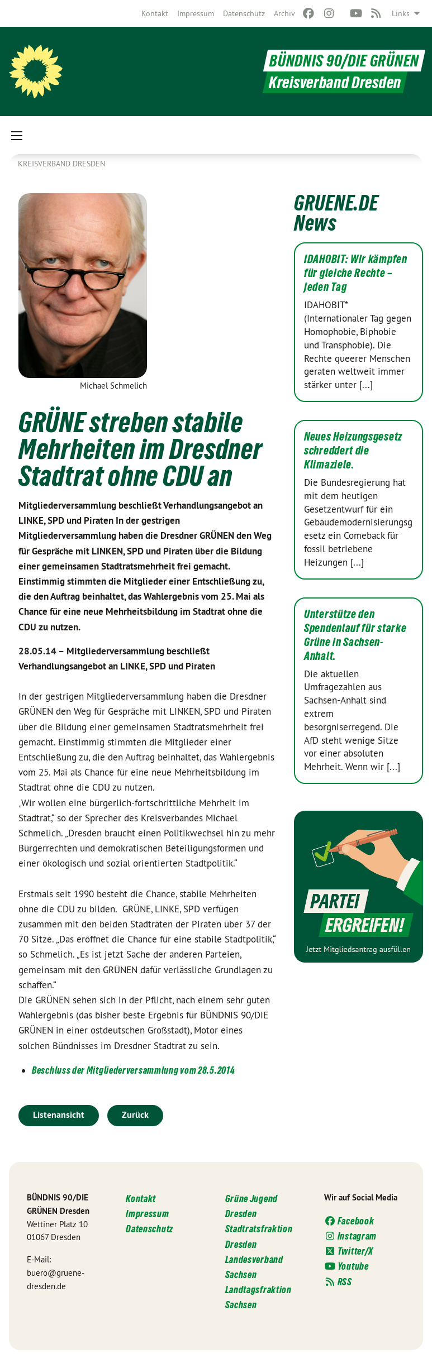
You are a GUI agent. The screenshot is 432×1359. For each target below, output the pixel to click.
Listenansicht (58, 1115)
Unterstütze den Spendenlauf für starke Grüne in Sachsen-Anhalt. (355, 635)
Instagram (350, 1236)
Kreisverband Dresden (61, 164)
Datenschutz (244, 13)
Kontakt (154, 13)
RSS (338, 1282)
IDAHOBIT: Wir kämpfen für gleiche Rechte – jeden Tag (355, 273)
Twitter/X (348, 1251)
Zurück (135, 1115)
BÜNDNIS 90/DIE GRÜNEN (344, 60)
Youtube (346, 1266)
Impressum (195, 13)
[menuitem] (154, 13)
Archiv (284, 13)
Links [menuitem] (401, 13)
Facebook (349, 1221)
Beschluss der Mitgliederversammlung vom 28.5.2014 (133, 1070)
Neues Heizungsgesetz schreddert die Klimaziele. (353, 450)
